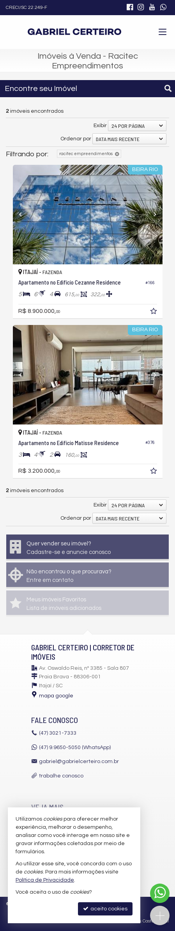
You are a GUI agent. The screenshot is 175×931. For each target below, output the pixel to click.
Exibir (100, 125)
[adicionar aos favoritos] (154, 312)
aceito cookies (105, 909)
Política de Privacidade (45, 880)
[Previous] (24, 214)
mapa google (56, 696)
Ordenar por (75, 138)
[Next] (151, 214)
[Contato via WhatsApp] (160, 893)
